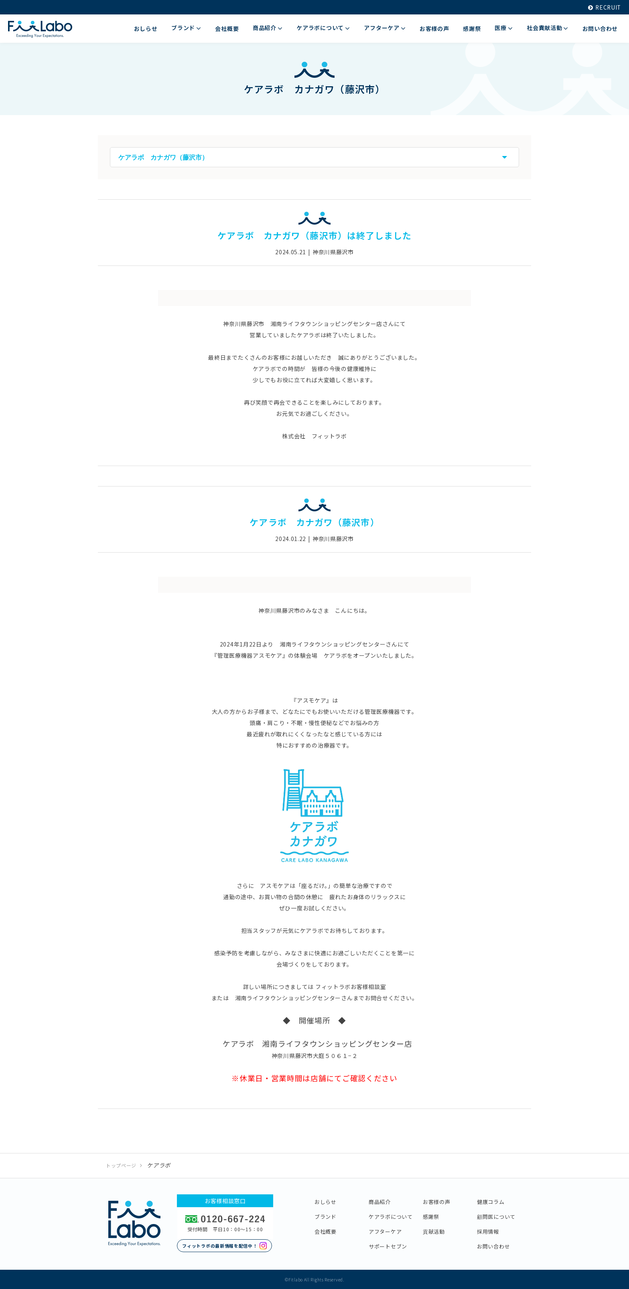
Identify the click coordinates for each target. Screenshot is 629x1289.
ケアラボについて (391, 1216)
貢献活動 (434, 1230)
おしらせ (325, 1201)
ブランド (325, 1216)
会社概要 (325, 1230)
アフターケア (385, 1230)
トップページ (121, 1164)
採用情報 (488, 1230)
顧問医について (496, 1216)
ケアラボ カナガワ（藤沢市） (314, 521)
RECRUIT (604, 7)
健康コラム (491, 1201)
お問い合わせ (493, 1245)
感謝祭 (431, 1216)
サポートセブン (388, 1245)
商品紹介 (380, 1201)
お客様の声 (436, 1201)
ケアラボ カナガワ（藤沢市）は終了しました (314, 235)
